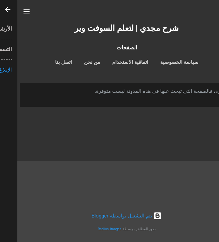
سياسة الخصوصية (162, 62)
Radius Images (92, 229)
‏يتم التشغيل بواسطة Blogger (109, 216)
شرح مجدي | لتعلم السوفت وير (109, 28)
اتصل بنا (46, 62)
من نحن (75, 62)
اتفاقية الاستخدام (113, 62)
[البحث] (210, 13)
